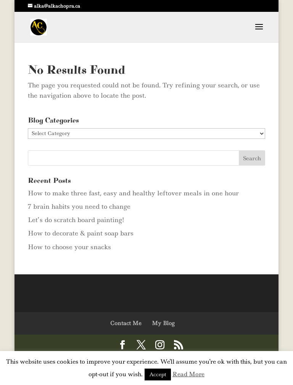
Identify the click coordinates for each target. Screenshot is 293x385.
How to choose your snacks (69, 247)
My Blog (163, 323)
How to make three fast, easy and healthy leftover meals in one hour (133, 193)
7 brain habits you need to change (79, 206)
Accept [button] (157, 374)
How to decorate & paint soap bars (81, 233)
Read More (188, 374)
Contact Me (126, 323)
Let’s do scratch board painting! (76, 220)
